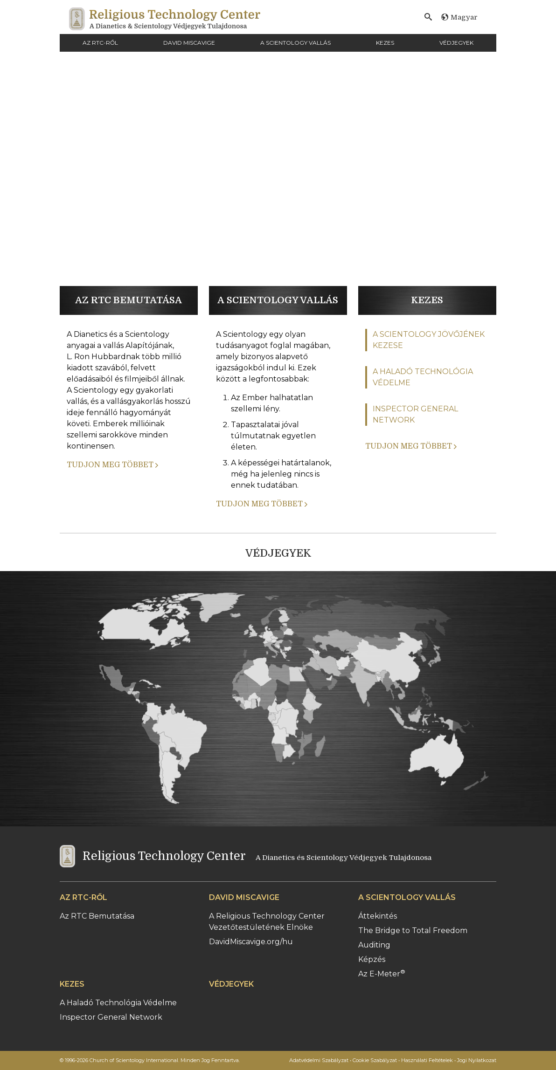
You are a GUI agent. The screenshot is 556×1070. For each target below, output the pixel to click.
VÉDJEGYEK (456, 42)
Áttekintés (377, 916)
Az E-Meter (381, 973)
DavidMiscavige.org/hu (251, 941)
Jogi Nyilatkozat (476, 1060)
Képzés (371, 959)
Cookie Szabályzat (375, 1060)
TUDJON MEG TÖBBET (112, 465)
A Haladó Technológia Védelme (118, 1002)
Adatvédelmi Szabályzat (318, 1060)
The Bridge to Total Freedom (412, 930)
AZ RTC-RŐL (100, 42)
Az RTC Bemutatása (97, 916)
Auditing (374, 945)
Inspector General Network (111, 1017)
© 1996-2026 (150, 1060)
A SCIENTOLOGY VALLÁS (295, 42)
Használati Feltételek (427, 1060)
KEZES (385, 42)
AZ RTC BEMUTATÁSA (128, 300)
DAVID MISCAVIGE (189, 42)
